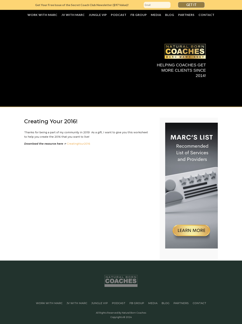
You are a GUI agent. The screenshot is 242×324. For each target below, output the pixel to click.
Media (156, 15)
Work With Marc (42, 15)
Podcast (118, 15)
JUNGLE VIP (98, 15)
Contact (206, 15)
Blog (169, 15)
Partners (186, 15)
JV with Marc (73, 15)
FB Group (139, 15)
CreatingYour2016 (78, 143)
